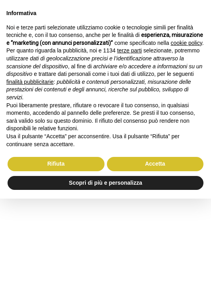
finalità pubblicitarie (30, 82)
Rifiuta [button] (56, 163)
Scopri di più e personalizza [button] (105, 183)
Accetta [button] (155, 163)
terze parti (129, 50)
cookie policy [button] (186, 43)
